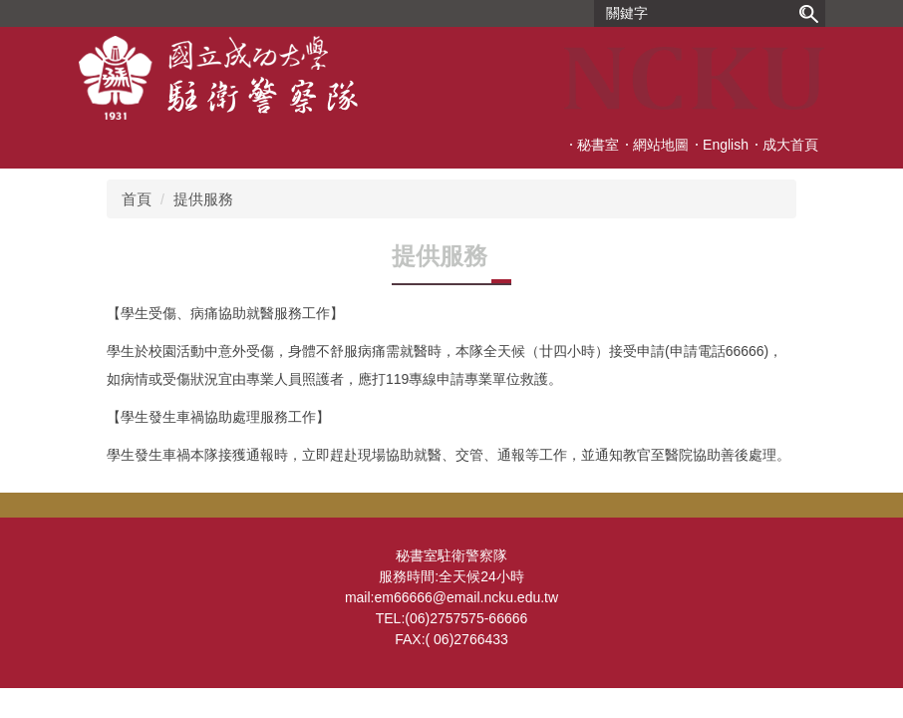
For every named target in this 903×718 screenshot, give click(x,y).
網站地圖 (661, 145)
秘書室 (598, 145)
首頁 (136, 198)
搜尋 (808, 13)
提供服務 (203, 198)
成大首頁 (790, 145)
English (726, 145)
